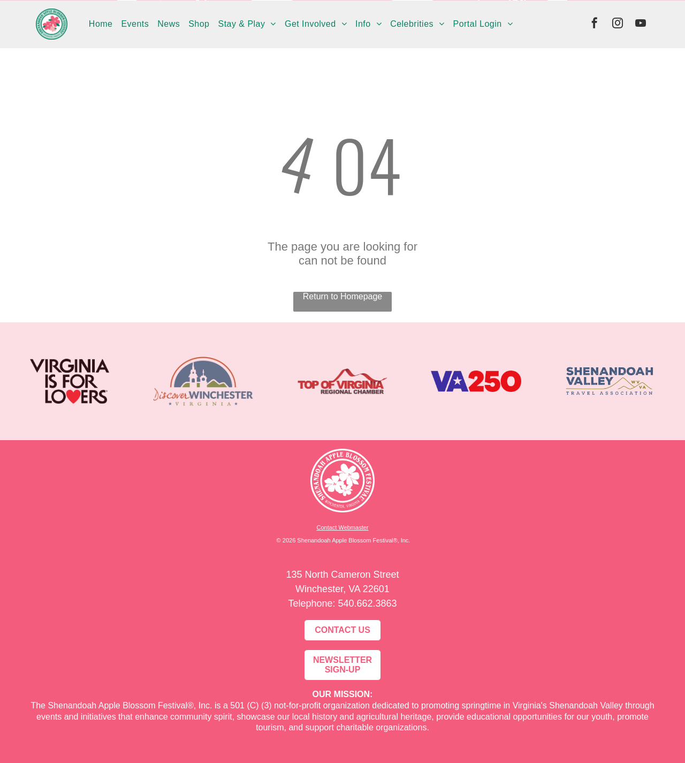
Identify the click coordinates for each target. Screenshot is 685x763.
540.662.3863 (367, 603)
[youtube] (641, 24)
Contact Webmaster (342, 527)
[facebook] (595, 24)
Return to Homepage (343, 296)
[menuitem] (101, 24)
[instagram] (618, 24)
